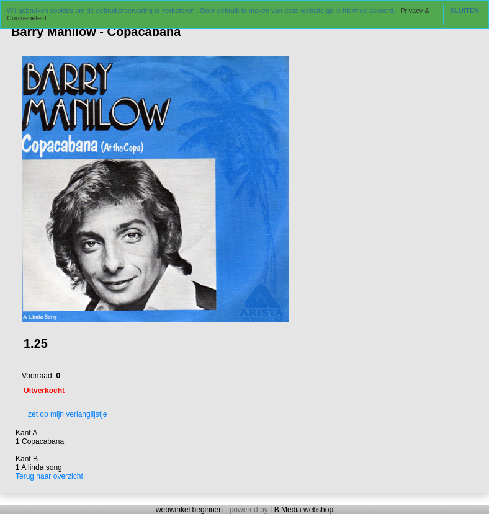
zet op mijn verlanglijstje (64, 414)
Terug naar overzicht (49, 476)
